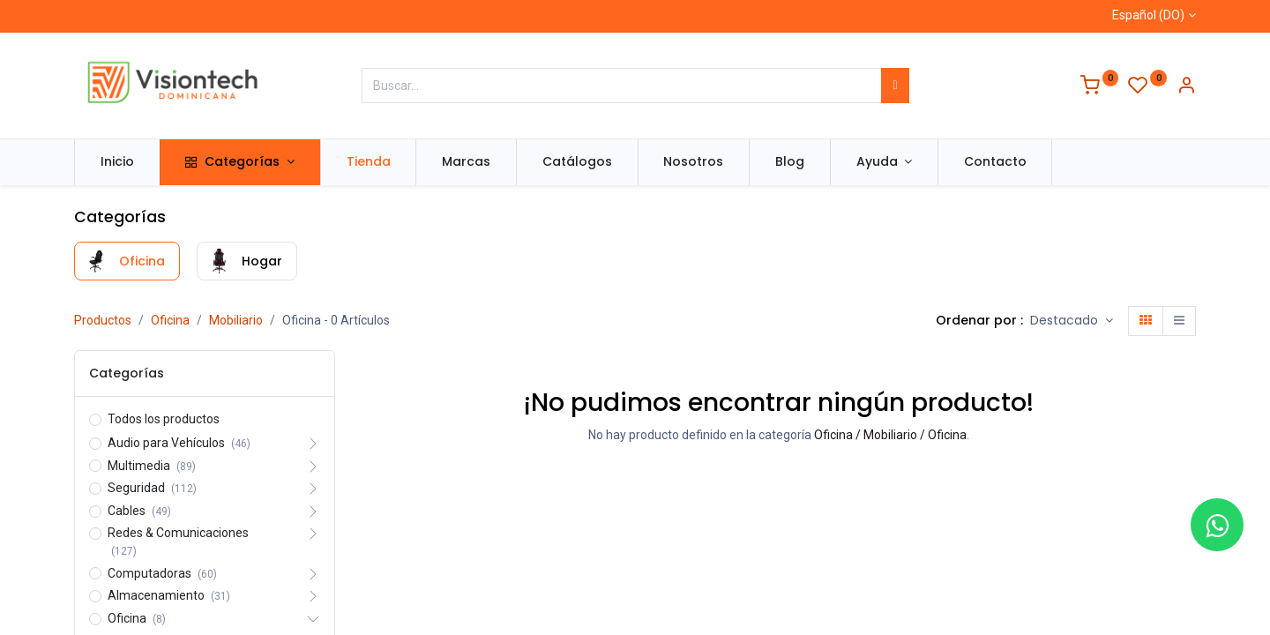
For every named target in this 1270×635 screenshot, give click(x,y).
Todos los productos (164, 419)
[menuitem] (117, 162)
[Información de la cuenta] (1186, 87)
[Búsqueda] (894, 85)
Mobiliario (236, 320)
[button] (1071, 321)
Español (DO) (1148, 15)
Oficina (170, 320)
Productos (102, 320)
